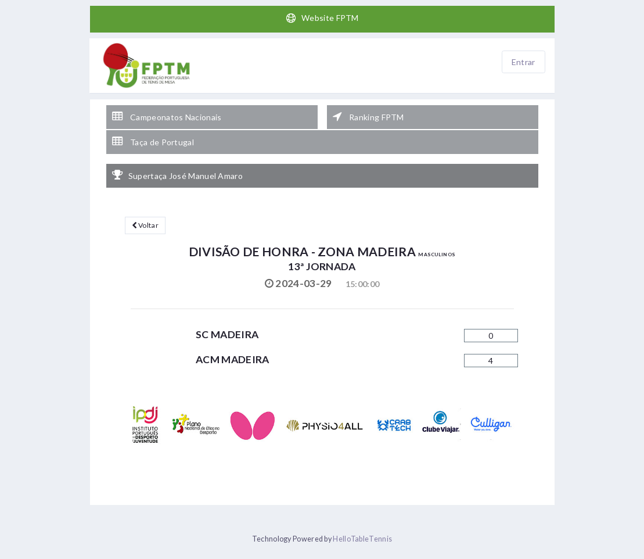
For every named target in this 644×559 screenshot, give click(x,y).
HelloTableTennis (362, 539)
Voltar (145, 225)
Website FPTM (322, 18)
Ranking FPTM (368, 117)
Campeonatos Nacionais (167, 117)
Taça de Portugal (153, 142)
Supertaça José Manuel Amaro (177, 175)
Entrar (523, 62)
